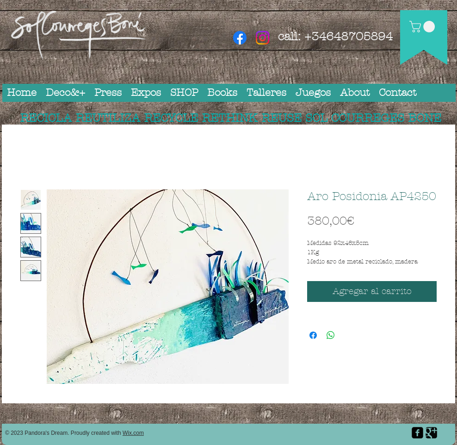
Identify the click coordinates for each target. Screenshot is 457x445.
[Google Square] (431, 433)
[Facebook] (240, 38)
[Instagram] (262, 38)
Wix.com (133, 433)
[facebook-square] (417, 433)
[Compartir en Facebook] (313, 335)
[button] (423, 26)
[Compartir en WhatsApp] (330, 335)
